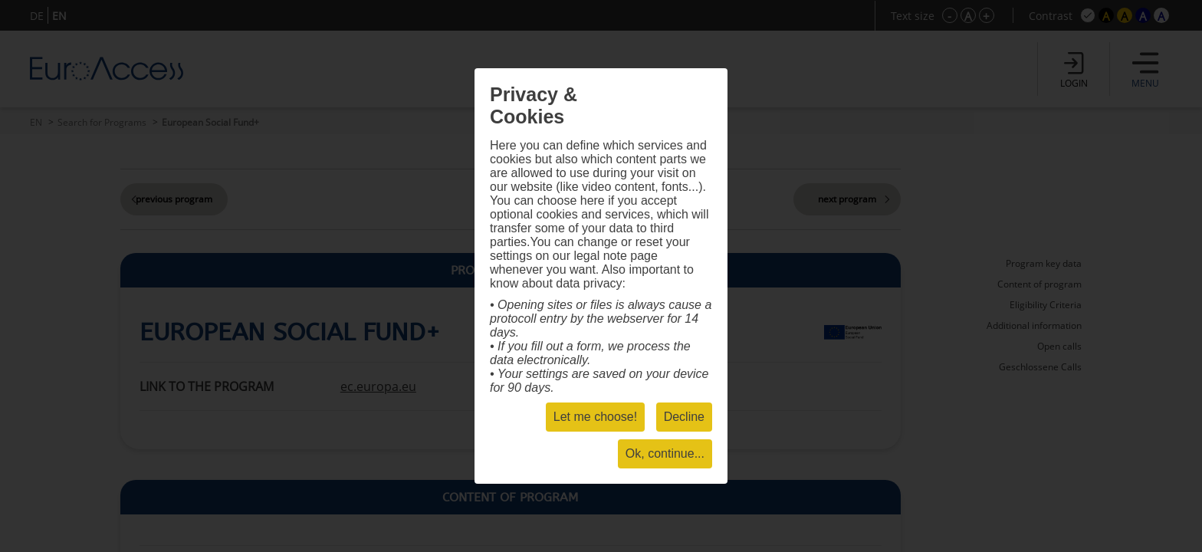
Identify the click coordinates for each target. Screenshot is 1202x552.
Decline (684, 416)
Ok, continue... (665, 453)
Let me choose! (595, 416)
